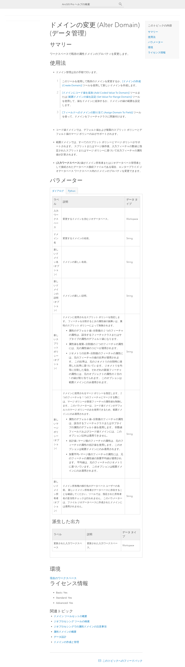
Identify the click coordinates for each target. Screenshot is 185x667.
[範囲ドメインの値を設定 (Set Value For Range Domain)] (100, 96)
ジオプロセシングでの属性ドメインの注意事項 (80, 626)
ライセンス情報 (157, 52)
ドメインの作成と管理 (66, 642)
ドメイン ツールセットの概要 (70, 616)
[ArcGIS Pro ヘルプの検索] (89, 4)
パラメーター (155, 42)
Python (71, 191)
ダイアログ (58, 191)
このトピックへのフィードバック (122, 660)
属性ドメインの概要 (65, 631)
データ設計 (60, 636)
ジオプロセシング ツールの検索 (72, 621)
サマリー (153, 31)
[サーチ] (120, 4)
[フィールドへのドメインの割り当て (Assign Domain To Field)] (97, 112)
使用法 (152, 37)
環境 (150, 47)
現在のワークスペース (63, 578)
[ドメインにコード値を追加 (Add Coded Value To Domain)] (95, 92)
